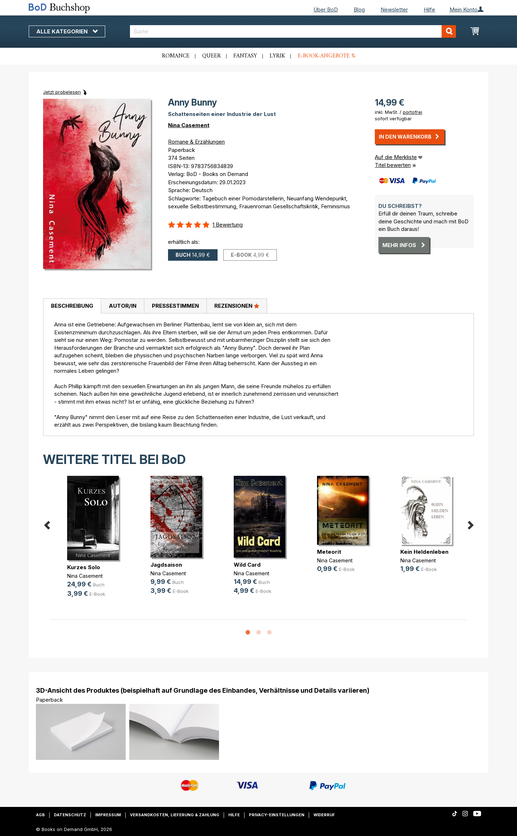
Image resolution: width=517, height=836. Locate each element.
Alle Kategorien (67, 31)
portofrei (412, 112)
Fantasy (245, 56)
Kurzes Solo (83, 567)
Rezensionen (236, 306)
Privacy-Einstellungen (276, 814)
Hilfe (429, 9)
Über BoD (325, 9)
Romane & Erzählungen (196, 141)
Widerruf (324, 814)
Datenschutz (70, 814)
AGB (40, 814)
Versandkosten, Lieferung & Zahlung (174, 814)
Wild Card (247, 564)
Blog (359, 9)
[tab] (72, 306)
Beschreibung (72, 305)
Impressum (108, 814)
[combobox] (293, 31)
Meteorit (329, 551)
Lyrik (277, 56)
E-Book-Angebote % (326, 56)
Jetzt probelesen (62, 92)
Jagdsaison (166, 564)
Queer (211, 56)
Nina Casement (188, 125)
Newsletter (394, 9)
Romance (176, 56)
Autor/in (122, 305)
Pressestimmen (175, 305)
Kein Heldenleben (424, 551)
